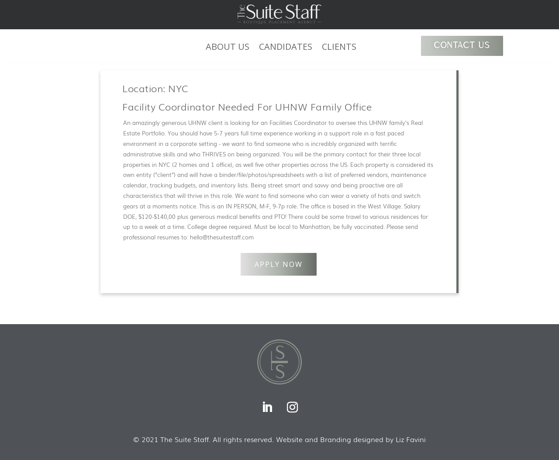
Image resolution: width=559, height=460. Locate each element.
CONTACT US (462, 46)
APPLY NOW (279, 264)
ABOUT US (227, 48)
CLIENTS (339, 48)
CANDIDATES (285, 48)
